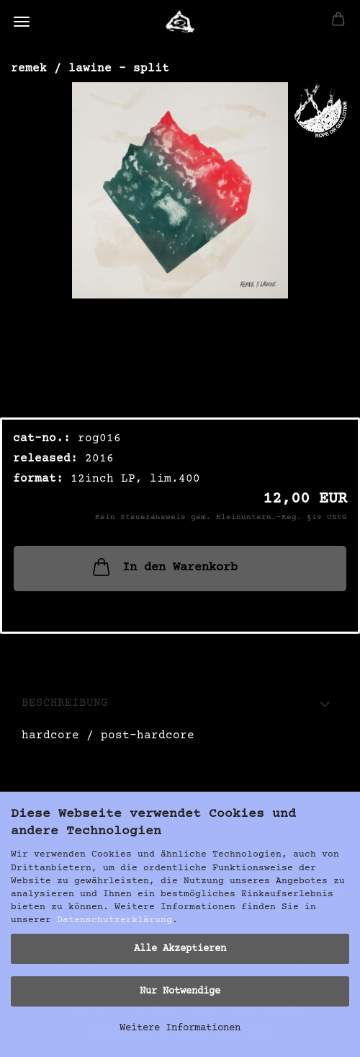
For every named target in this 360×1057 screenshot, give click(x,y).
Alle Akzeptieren (180, 949)
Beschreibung (65, 702)
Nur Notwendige (180, 991)
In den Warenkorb (164, 566)
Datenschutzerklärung (114, 920)
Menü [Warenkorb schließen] (22, 21)
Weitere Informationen (180, 1028)
